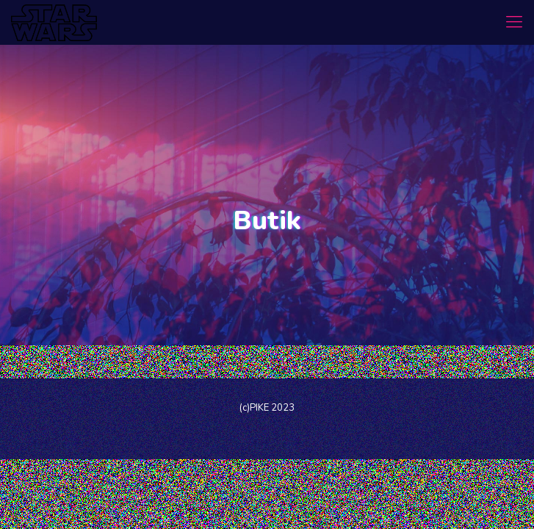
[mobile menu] (514, 22)
